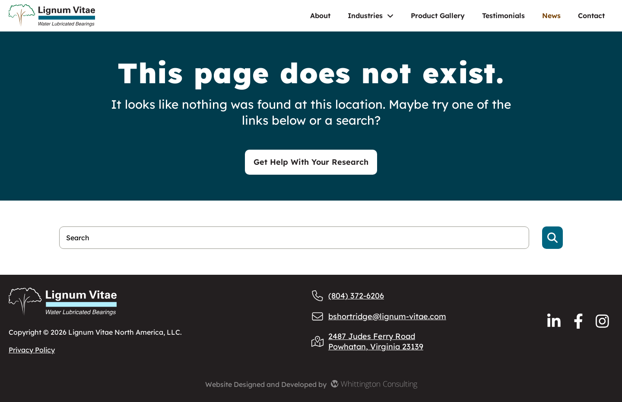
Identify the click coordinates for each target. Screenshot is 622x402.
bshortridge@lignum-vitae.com (378, 316)
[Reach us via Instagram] (602, 321)
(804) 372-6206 (347, 295)
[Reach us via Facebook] (578, 321)
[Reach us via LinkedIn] (554, 321)
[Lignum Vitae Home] (80, 15)
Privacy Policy (32, 349)
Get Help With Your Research (311, 162)
